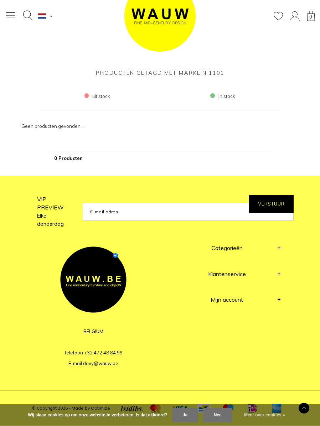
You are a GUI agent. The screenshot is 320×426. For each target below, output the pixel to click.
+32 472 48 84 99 (103, 352)
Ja (185, 414)
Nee (218, 414)
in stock (222, 96)
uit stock (97, 96)
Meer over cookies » (264, 414)
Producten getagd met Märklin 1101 (160, 72)
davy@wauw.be (100, 363)
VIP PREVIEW (50, 211)
